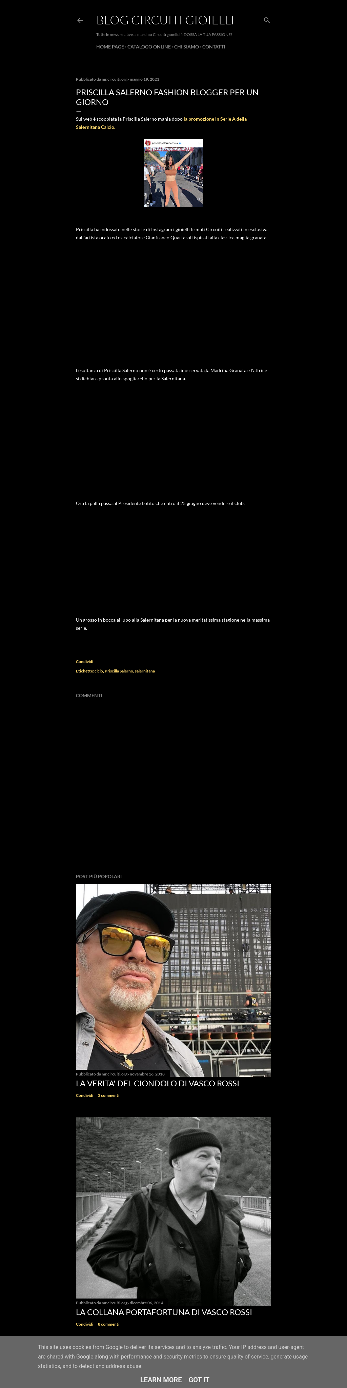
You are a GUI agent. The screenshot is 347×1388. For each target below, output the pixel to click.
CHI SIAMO (186, 46)
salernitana (145, 670)
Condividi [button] (84, 661)
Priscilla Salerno (119, 670)
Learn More (161, 1380)
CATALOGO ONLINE (149, 46)
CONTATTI (213, 46)
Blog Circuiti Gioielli (165, 19)
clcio (99, 670)
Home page (110, 46)
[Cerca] (267, 18)
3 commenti (108, 1095)
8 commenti (108, 1324)
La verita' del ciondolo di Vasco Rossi (157, 1083)
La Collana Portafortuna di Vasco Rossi (164, 1312)
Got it (199, 1380)
